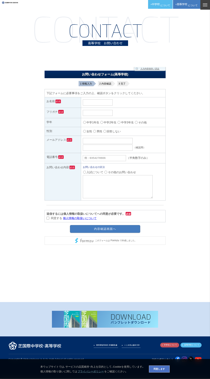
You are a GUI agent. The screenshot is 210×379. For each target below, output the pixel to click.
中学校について (162, 346)
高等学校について (188, 346)
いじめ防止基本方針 (130, 346)
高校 (183, 5)
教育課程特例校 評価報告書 (98, 346)
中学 (152, 5)
